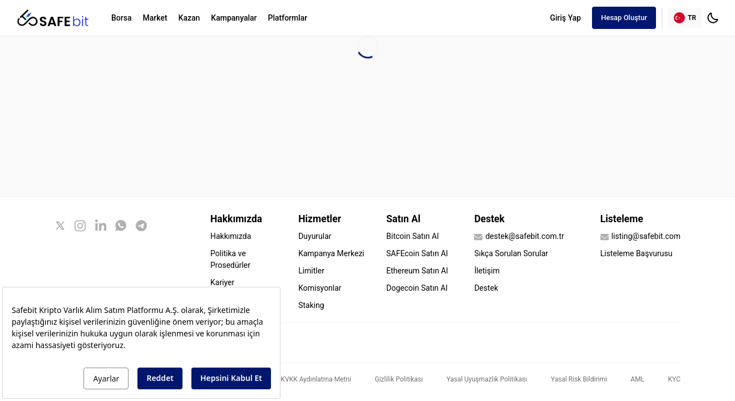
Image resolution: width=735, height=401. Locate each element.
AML (637, 379)
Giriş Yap (565, 17)
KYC (674, 379)
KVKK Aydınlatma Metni (316, 379)
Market (154, 17)
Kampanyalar (233, 17)
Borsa (121, 17)
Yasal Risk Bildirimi (579, 379)
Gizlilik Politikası (398, 379)
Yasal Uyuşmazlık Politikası (487, 379)
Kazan (189, 17)
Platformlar (288, 17)
